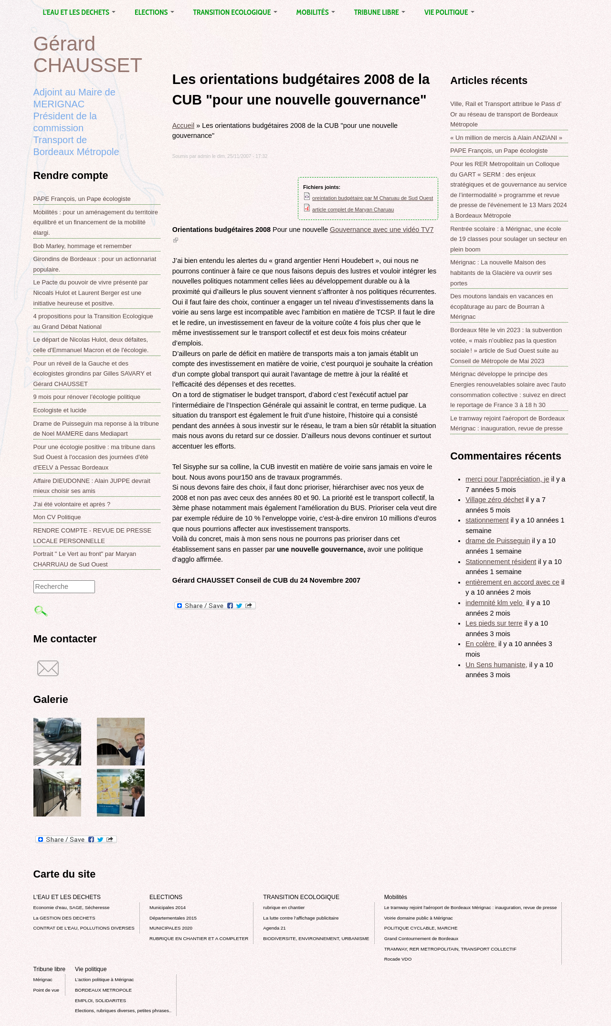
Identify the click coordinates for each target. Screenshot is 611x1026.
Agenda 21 (274, 928)
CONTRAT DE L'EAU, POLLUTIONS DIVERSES (84, 928)
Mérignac (43, 979)
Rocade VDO (398, 959)
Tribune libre (379, 12)
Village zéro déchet (494, 499)
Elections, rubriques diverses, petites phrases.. (123, 1010)
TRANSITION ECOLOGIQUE (235, 12)
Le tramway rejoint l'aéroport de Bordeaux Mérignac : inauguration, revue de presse (470, 907)
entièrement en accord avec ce (512, 582)
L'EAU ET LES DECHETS (79, 12)
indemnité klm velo (494, 603)
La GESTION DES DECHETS (64, 918)
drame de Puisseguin (497, 540)
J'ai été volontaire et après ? (72, 504)
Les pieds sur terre (493, 623)
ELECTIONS (154, 12)
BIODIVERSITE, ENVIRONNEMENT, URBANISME (316, 938)
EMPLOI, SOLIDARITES (100, 1000)
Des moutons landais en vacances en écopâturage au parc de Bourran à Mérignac (501, 306)
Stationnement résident (500, 561)
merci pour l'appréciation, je (507, 479)
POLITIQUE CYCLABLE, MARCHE (421, 928)
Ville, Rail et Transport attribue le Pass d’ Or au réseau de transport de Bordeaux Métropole (505, 114)
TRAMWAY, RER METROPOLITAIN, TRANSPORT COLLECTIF (450, 949)
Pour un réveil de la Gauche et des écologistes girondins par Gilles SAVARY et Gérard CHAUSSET (92, 373)
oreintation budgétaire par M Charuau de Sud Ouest (372, 198)
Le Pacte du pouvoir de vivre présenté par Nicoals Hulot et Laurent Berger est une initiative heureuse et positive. (90, 292)
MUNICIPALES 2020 (170, 928)
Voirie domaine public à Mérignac (418, 918)
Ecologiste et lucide (60, 410)
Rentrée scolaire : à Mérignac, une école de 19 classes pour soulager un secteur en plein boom (508, 239)
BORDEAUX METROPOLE (103, 990)
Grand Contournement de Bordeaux (421, 938)
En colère (480, 644)
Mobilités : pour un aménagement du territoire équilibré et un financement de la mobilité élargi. (95, 222)
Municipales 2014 (167, 907)
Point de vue (46, 990)
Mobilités (315, 12)
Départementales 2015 (173, 918)
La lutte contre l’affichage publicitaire (300, 918)
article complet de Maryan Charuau (353, 209)
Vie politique (449, 12)
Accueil (183, 125)
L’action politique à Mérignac (104, 979)
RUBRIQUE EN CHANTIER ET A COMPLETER (198, 938)
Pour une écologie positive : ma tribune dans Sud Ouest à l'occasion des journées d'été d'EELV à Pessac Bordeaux (94, 457)
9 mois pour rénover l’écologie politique (87, 396)
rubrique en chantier (284, 907)
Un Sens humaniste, (496, 665)
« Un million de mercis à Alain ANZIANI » (506, 137)
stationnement (486, 520)
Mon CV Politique (57, 517)
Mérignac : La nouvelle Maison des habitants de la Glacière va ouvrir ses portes (501, 272)
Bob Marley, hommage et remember (82, 246)
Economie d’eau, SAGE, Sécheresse (71, 907)
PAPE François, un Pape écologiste (82, 198)
